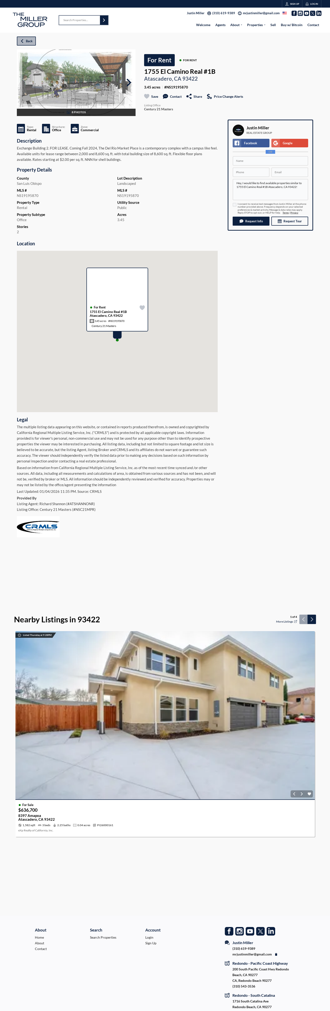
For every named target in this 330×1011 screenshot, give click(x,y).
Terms (286, 212)
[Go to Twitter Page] (312, 13)
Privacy (294, 212)
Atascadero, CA (162, 79)
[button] (104, 20)
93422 (190, 79)
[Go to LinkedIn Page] (318, 13)
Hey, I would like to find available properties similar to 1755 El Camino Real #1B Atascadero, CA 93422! (270, 189)
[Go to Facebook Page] (294, 13)
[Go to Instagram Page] (300, 13)
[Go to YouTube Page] (306, 13)
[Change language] (285, 13)
